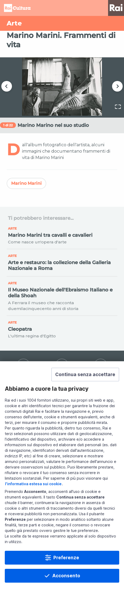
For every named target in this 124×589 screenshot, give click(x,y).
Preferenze (66, 557)
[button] (85, 374)
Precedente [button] (6, 86)
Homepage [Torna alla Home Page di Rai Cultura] (17, 8)
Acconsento (66, 575)
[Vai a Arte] (62, 23)
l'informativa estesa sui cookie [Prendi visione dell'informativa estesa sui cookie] (33, 483)
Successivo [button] (117, 86)
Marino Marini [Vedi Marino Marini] (26, 183)
